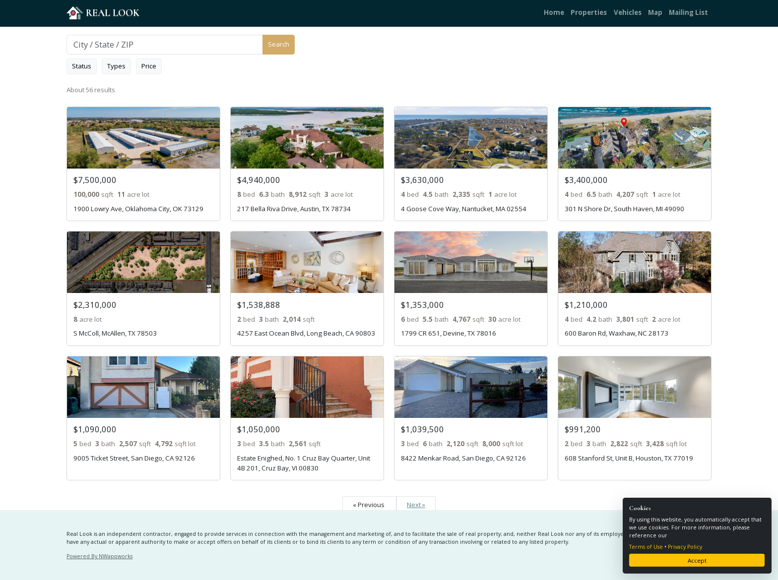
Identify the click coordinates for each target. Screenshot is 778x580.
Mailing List (688, 12)
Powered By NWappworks (99, 556)
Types (116, 65)
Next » (416, 504)
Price (148, 65)
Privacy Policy (685, 546)
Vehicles (628, 12)
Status (81, 65)
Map (655, 12)
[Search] (164, 45)
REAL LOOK (102, 12)
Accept (697, 560)
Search (278, 44)
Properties (589, 12)
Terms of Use (646, 546)
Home (554, 12)
